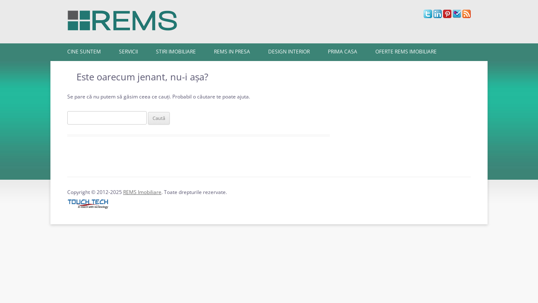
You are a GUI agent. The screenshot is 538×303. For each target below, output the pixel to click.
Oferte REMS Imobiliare (406, 51)
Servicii (128, 51)
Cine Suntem (84, 51)
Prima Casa (342, 51)
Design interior (289, 51)
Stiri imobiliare (176, 51)
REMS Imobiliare (142, 192)
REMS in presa (232, 51)
